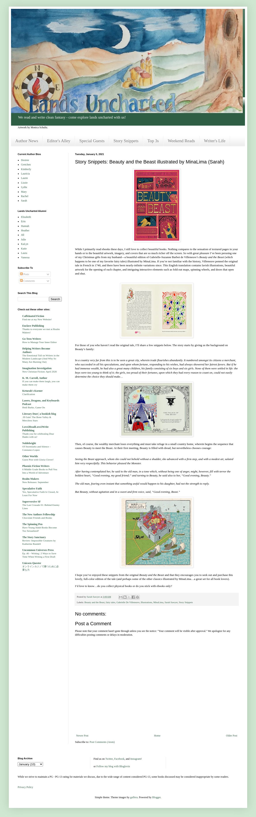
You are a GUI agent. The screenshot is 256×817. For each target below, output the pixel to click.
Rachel (24, 196)
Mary (24, 191)
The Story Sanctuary (34, 537)
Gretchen (26, 164)
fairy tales (110, 602)
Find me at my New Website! (37, 319)
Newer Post (82, 735)
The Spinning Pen (32, 524)
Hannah (25, 226)
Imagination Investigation (36, 368)
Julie (23, 239)
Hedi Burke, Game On (33, 407)
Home (157, 735)
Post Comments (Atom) (102, 742)
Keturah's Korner (32, 390)
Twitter (109, 758)
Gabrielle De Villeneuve (128, 602)
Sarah (24, 200)
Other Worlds (30, 456)
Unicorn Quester (31, 563)
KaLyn (24, 243)
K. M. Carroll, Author (34, 378)
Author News (26, 140)
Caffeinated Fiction (33, 316)
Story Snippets (125, 140)
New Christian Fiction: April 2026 (39, 371)
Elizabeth (26, 217)
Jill (22, 234)
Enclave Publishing (33, 325)
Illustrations (146, 602)
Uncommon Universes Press (38, 550)
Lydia (24, 187)
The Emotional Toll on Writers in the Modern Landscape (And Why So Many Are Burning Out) (40, 358)
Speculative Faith (32, 488)
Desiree (25, 160)
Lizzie (24, 182)
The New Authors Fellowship (38, 514)
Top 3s (153, 140)
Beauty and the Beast (94, 602)
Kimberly (26, 169)
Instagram (135, 758)
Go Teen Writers (31, 338)
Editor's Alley (58, 140)
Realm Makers (30, 478)
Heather (25, 230)
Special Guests (92, 140)
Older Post (231, 735)
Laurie (24, 178)
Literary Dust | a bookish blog (39, 413)
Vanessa (25, 257)
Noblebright (29, 443)
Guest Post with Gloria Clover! (38, 459)
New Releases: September (35, 482)
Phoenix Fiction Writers (35, 466)
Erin (23, 221)
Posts (24, 274)
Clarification (28, 394)
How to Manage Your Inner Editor (39, 342)
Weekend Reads (181, 140)
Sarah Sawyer (171, 602)
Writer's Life (214, 140)
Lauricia (25, 173)
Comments (27, 280)
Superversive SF (31, 501)
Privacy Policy (25, 787)
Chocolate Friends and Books (37, 517)
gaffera (134, 797)
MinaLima (158, 602)
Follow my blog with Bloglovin (113, 766)
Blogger (156, 797)
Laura (24, 253)
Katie (24, 248)
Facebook (119, 758)
